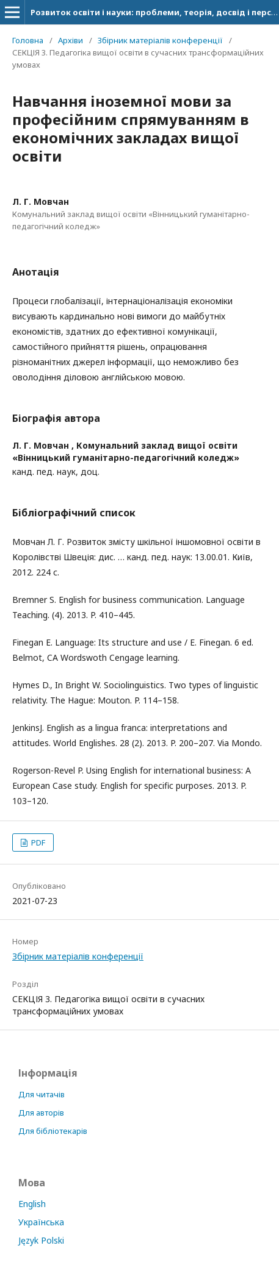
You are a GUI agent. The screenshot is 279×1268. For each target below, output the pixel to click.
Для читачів (41, 1094)
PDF (37, 842)
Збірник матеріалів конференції (160, 40)
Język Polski (41, 1240)
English (32, 1203)
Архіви (70, 40)
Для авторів (41, 1112)
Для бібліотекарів (52, 1130)
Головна (27, 40)
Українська (41, 1222)
